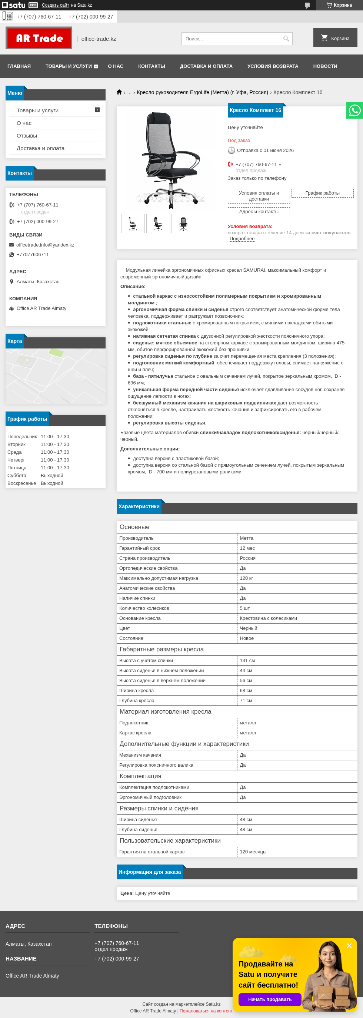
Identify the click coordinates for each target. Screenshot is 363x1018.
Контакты (151, 66)
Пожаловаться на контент (206, 1011)
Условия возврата (273, 66)
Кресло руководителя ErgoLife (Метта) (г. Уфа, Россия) (203, 92)
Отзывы (27, 135)
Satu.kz (213, 1004)
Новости (325, 66)
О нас (116, 66)
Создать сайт (55, 5)
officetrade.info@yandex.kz (45, 245)
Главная (19, 66)
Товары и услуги (69, 66)
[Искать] (286, 38)
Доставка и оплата (206, 66)
